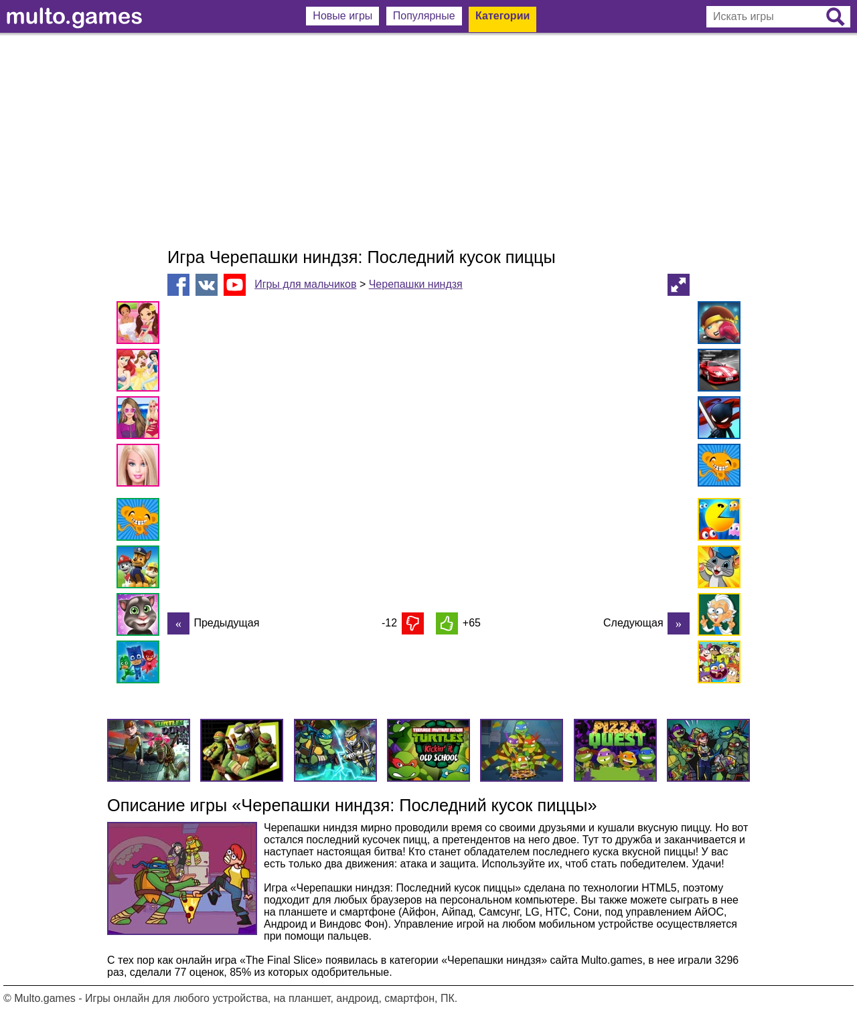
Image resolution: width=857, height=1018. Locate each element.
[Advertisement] (428, 140)
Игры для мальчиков (305, 284)
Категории (502, 15)
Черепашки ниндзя (416, 284)
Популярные (424, 15)
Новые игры (342, 15)
